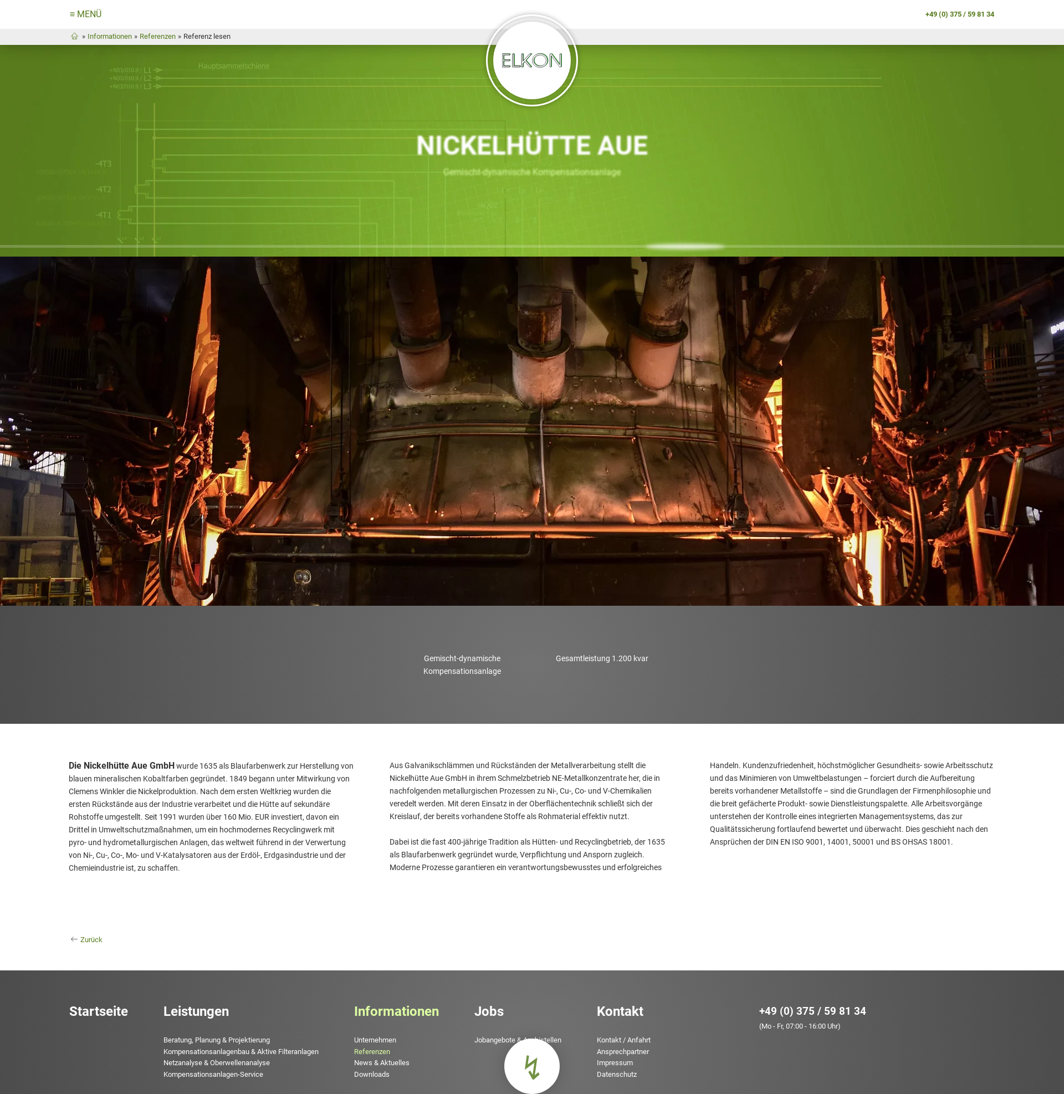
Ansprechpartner (618, 1038)
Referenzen (150, 38)
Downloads (367, 1060)
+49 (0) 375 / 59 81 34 (816, 997)
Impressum (610, 1049)
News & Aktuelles (377, 1049)
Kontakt (615, 997)
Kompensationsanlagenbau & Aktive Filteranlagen (236, 1038)
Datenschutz (612, 1060)
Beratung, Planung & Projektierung (211, 1027)
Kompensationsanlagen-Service (208, 1060)
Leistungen (191, 997)
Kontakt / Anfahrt (619, 1027)
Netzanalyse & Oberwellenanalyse (211, 1049)
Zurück (87, 928)
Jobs (484, 997)
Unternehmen (370, 1027)
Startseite (93, 997)
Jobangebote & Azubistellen (512, 1027)
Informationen (102, 38)
